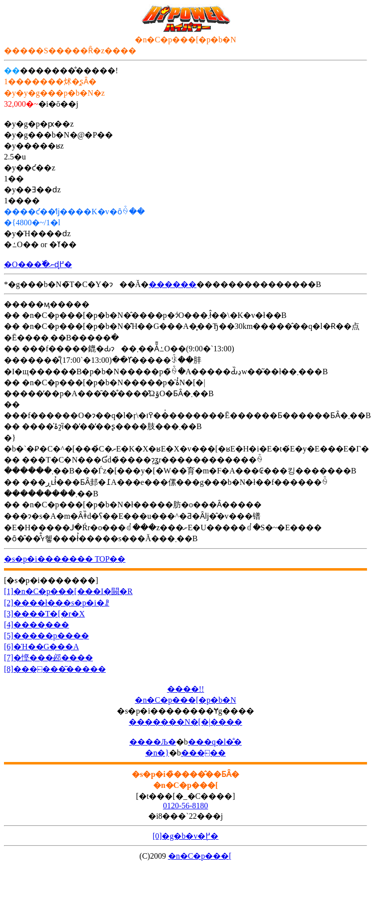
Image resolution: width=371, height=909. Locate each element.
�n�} (157, 753)
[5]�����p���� (46, 635)
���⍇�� (203, 753)
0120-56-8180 (185, 805)
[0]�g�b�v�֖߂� (186, 836)
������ (172, 284)
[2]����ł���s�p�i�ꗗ (56, 603)
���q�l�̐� (215, 742)
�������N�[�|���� (185, 722)
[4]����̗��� (36, 624)
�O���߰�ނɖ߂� (38, 264)
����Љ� (152, 742)
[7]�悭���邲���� (48, 657)
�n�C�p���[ (200, 856)
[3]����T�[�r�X (44, 613)
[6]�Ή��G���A (41, 646)
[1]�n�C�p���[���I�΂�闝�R (68, 591)
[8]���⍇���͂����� (55, 669)
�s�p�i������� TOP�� (64, 559)
